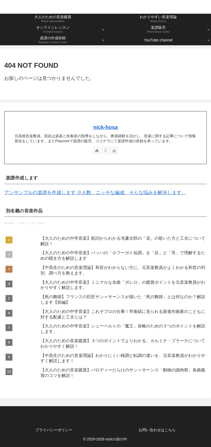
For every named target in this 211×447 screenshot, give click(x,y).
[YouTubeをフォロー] (114, 150)
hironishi (9, 223)
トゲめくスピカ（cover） (31, 223)
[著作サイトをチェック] (96, 150)
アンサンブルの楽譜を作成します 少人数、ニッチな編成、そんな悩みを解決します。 (95, 192)
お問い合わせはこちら (157, 430)
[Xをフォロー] (105, 150)
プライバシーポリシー (53, 430)
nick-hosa (105, 127)
